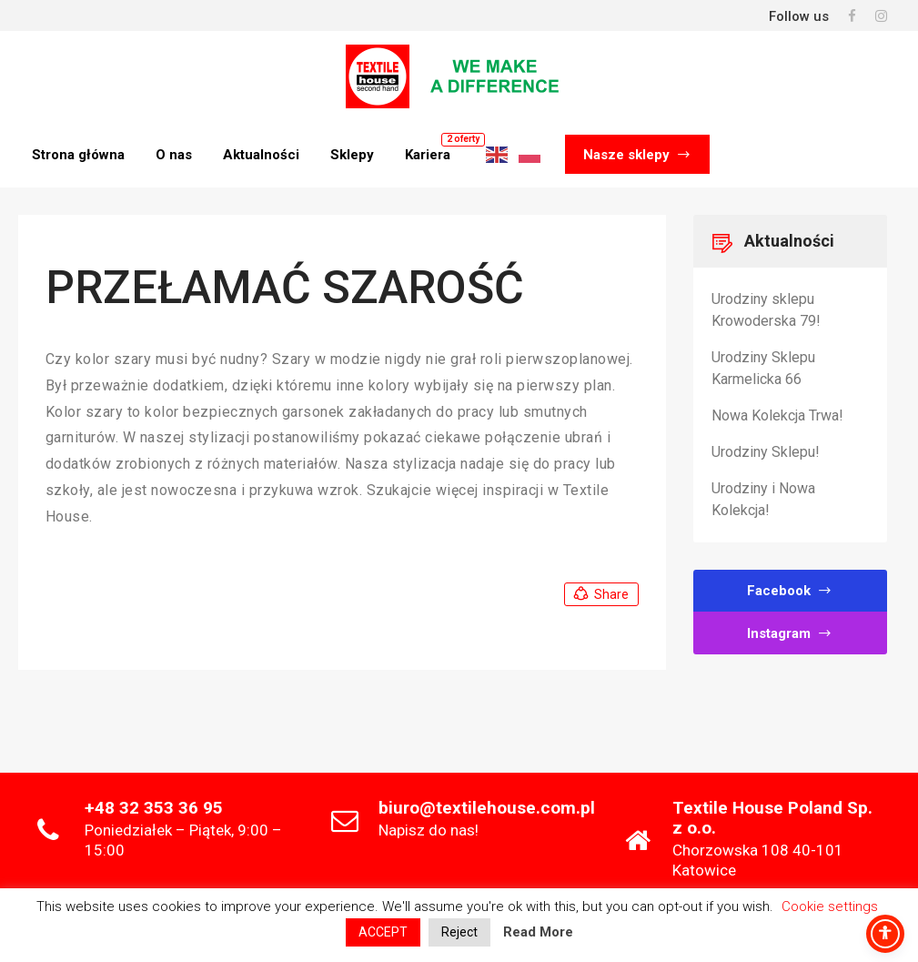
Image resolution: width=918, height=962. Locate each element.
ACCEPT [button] (383, 932)
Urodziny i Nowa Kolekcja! (763, 499)
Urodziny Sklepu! (765, 452)
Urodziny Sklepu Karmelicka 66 (763, 368)
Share (600, 594)
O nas (174, 155)
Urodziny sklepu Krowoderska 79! (766, 309)
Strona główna (78, 155)
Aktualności (261, 155)
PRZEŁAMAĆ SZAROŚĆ (284, 287)
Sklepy (352, 155)
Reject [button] (459, 932)
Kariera (427, 155)
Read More (538, 932)
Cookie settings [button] (830, 906)
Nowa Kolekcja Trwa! (777, 415)
